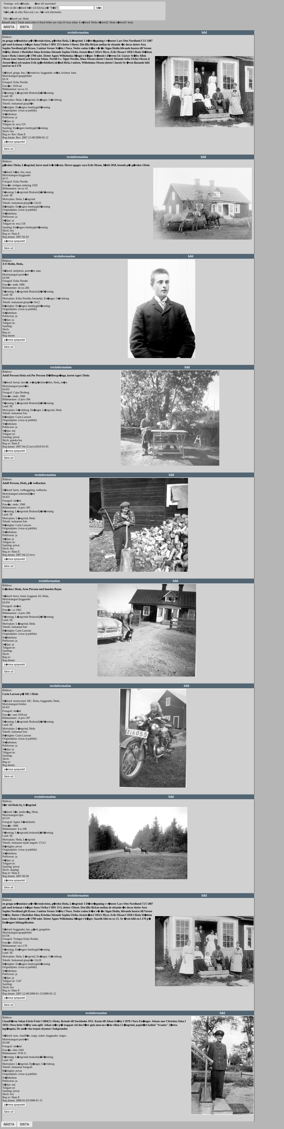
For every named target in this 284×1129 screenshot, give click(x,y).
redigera (159, 131)
